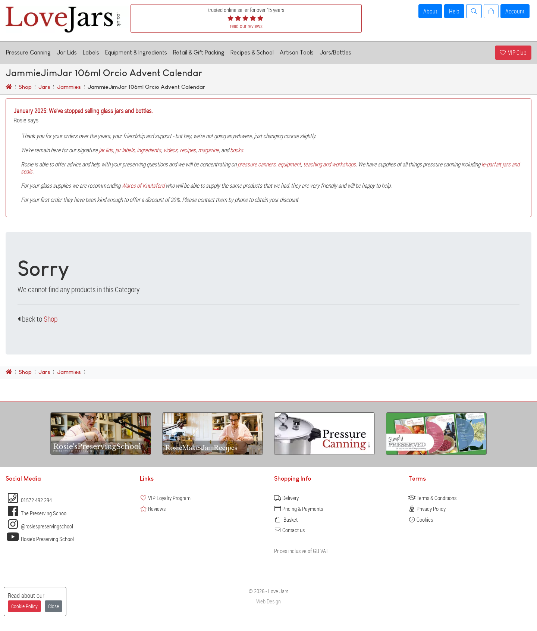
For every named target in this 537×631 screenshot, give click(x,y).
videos (170, 150)
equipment (289, 164)
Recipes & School (252, 52)
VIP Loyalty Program (165, 498)
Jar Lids (67, 52)
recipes (188, 150)
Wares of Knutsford (143, 185)
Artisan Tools (297, 52)
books (236, 150)
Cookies (420, 519)
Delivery (286, 498)
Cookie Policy (24, 606)
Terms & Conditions (432, 498)
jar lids (106, 150)
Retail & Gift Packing (198, 52)
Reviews (153, 508)
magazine (208, 150)
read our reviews (246, 25)
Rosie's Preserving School (40, 539)
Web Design (268, 601)
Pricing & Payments (298, 508)
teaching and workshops (329, 164)
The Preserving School (36, 513)
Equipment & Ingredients (136, 52)
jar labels (125, 150)
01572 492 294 (29, 500)
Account (515, 11)
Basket (286, 519)
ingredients (149, 150)
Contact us (289, 530)
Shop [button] (50, 319)
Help (454, 11)
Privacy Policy (427, 508)
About (430, 11)
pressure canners (257, 164)
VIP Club (513, 53)
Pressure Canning (28, 52)
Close (53, 606)
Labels (91, 52)
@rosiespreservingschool (39, 526)
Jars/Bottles (335, 52)
